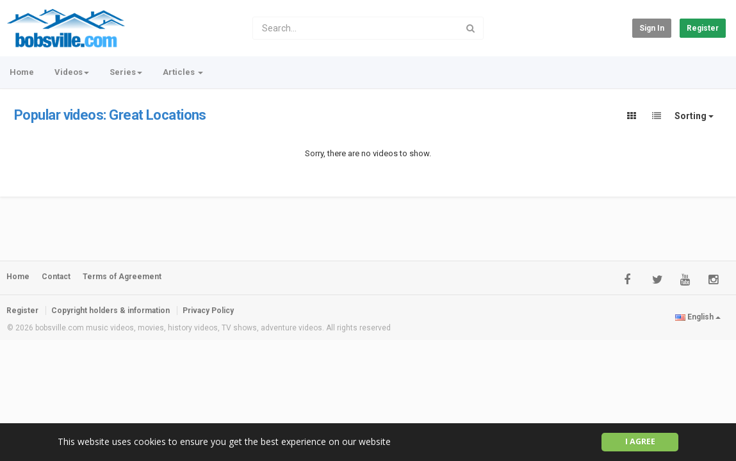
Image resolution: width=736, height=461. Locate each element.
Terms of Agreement (122, 276)
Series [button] (126, 72)
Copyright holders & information (110, 310)
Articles (183, 72)
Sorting (694, 116)
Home (22, 72)
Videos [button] (71, 72)
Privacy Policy (208, 310)
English (698, 316)
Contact (56, 276)
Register (703, 28)
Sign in (651, 28)
